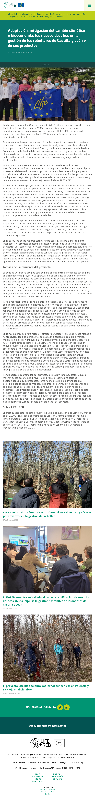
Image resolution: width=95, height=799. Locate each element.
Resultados (37, 781)
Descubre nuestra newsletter (47, 726)
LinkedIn (67, 707)
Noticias (16, 14)
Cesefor (47, 794)
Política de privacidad (47, 790)
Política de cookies (47, 792)
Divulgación (57, 777)
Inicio (10, 14)
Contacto (57, 779)
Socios (38, 779)
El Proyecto (38, 777)
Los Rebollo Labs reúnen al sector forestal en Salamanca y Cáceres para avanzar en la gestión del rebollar (47, 514)
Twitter (60, 707)
